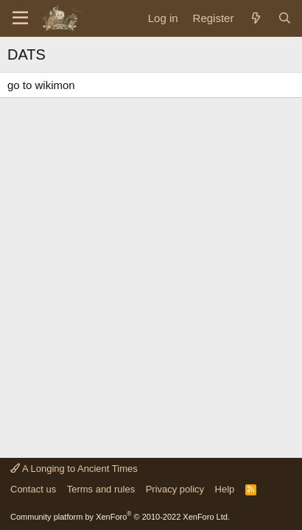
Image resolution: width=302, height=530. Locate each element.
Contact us (33, 489)
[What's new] (255, 18)
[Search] (284, 18)
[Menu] (20, 18)
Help (225, 489)
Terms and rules (101, 489)
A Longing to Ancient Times (74, 468)
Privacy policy (175, 489)
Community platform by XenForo (120, 516)
